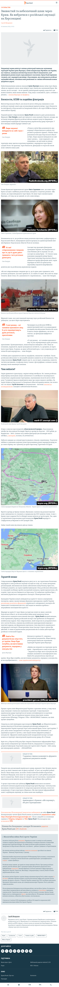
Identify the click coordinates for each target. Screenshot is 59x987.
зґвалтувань (42, 890)
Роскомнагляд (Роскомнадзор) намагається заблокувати (20, 812)
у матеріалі (11, 436)
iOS (17, 829)
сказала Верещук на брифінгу (19, 95)
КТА (30, 985)
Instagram (18, 819)
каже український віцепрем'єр (29, 660)
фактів (24, 894)
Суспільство (5, 7)
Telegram (11, 819)
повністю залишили (31, 850)
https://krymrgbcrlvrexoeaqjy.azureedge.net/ (16, 817)
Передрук (4, 979)
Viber (26, 819)
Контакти (33, 975)
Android (23, 829)
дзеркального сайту (48, 814)
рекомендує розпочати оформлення (13, 603)
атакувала (22, 840)
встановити (6, 821)
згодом (5, 860)
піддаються (14, 868)
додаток (44, 826)
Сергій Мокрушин (6, 23)
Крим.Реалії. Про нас (7, 975)
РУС (40, 985)
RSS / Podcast (34, 965)
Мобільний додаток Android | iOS (40, 962)
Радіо (2, 965)
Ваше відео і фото (6, 962)
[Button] (47, 30)
